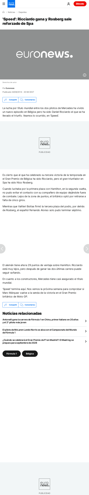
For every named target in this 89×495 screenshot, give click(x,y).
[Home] (3, 12)
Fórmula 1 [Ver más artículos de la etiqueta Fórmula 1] (11, 353)
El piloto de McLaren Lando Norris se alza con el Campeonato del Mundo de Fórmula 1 (40, 331)
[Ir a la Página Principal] (11, 4)
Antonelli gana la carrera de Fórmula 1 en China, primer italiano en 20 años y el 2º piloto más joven (40, 321)
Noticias (11, 12)
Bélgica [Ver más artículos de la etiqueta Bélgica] (30, 353)
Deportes (23, 12)
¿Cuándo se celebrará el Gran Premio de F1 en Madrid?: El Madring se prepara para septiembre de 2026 (38, 341)
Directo (80, 3)
